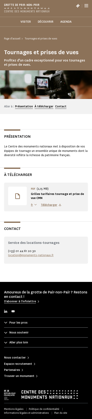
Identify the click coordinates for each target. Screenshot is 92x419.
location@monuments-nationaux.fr (31, 255)
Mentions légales (13, 409)
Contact (60, 106)
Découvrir (45, 22)
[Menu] (86, 5)
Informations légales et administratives (26, 413)
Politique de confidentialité (44, 409)
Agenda (65, 22)
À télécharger (44, 106)
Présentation (24, 106)
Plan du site (60, 413)
